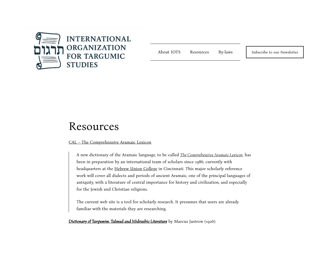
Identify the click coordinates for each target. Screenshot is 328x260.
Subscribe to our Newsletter (274, 52)
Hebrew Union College (135, 168)
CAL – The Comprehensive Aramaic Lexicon (110, 142)
